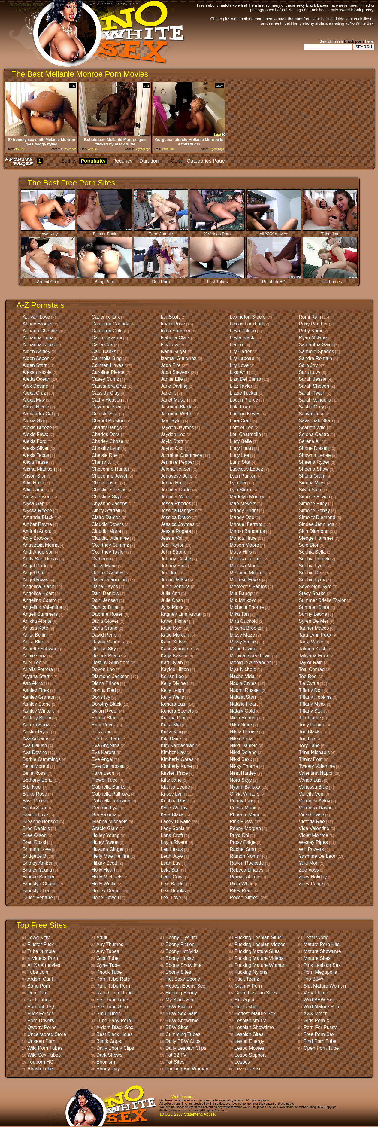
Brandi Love (35, 814)
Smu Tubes (108, 1013)
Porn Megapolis (320, 972)
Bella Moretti (36, 766)
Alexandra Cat (38, 413)
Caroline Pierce (108, 372)
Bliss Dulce (34, 800)
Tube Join (330, 232)
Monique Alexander (250, 662)
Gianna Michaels (109, 821)
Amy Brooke (36, 538)
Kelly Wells (172, 697)
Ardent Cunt (48, 279)
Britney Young (37, 869)
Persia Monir (243, 807)
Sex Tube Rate (112, 999)
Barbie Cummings (42, 759)
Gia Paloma (104, 814)
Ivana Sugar (173, 351)
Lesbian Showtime (254, 1027)
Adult (101, 937)
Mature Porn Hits (322, 944)
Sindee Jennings (316, 524)
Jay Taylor (171, 420)
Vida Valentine (314, 828)
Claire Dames (106, 517)
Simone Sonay (314, 510)
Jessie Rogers (176, 531)
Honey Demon (107, 890)
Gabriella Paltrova (111, 793)
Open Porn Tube (321, 1048)
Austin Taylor (36, 731)
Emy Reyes (104, 724)
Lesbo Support (250, 1055)
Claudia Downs (108, 524)
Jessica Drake (176, 517)
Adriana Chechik (40, 330)
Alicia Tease (35, 462)
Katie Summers (177, 648)
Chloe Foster (105, 482)
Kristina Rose (175, 800)
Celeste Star (105, 413)
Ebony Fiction (180, 944)
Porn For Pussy (320, 1027)
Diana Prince (105, 683)
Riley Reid (241, 890)
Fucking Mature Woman (260, 965)
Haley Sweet (105, 842)
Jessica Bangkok (179, 510)
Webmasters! (182, 1096)
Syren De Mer (313, 621)
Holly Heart (103, 869)
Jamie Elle (172, 379)
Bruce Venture (38, 897)
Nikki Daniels (243, 745)
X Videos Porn (217, 232)
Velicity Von (311, 793)
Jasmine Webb (176, 413)
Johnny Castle (176, 558)
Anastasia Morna (41, 545)
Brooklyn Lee (36, 890)
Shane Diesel (313, 448)
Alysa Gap (34, 503)
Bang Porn (104, 279)
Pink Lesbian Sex (322, 965)
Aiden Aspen (36, 358)
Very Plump (316, 992)
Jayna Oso (172, 448)
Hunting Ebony (181, 992)
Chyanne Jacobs (109, 503)
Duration (149, 161)
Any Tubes (107, 951)
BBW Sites (176, 1027)
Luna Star (240, 462)
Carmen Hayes (108, 365)
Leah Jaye (172, 856)
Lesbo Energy (249, 1041)
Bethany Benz (38, 780)
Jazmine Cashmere (181, 455)
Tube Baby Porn (113, 1020)
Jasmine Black (176, 406)
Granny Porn (248, 985)
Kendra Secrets (177, 710)
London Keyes (245, 413)
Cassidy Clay (105, 393)
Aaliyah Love (36, 316)
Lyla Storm (241, 489)
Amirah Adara (37, 531)
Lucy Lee (239, 455)
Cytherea (101, 558)
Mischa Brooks (245, 628)
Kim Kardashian (178, 745)
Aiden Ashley (36, 351)
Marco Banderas (247, 531)
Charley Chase (107, 441)
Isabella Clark (175, 337)
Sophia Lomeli (314, 558)
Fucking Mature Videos (258, 958)
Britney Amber (38, 863)
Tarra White (311, 641)
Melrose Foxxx (245, 579)
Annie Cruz (34, 655)
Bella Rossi (35, 773)
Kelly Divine (173, 683)
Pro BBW (313, 979)
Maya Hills (241, 551)
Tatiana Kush (313, 648)
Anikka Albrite (37, 621)
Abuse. (210, 1114)
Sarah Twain (312, 393)
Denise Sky (104, 648)
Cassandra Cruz (109, 386)
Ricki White (242, 883)
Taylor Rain (311, 662)
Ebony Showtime (183, 965)
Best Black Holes (114, 1034)
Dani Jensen (105, 600)
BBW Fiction (178, 1006)
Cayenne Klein (107, 406)
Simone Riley (313, 503)
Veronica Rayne (316, 807)
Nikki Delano (243, 752)
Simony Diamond (317, 517)
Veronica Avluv (314, 800)
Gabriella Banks (108, 787)
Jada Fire (171, 365)
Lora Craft (240, 420)
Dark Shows (109, 1055)
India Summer (176, 330)
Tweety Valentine (317, 766)
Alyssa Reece (37, 510)
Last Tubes (217, 279)
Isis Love (170, 344)
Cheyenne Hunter (110, 469)
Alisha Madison (39, 469)
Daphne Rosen (108, 614)
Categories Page (206, 161)
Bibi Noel (32, 787)
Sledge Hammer (316, 538)
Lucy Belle (241, 441)
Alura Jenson (36, 496)
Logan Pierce (244, 399)
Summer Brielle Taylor (322, 600)
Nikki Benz (241, 738)
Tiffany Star (311, 710)
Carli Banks (104, 351)
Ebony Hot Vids (181, 951)
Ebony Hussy (179, 958)
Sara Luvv (309, 372)
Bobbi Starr (35, 807)
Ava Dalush (35, 745)
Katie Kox (171, 628)
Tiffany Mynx (312, 704)
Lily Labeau (242, 358)
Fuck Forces (330, 279)
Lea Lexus (172, 849)
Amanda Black (38, 517)
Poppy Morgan (245, 828)
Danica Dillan (106, 607)
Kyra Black (172, 814)
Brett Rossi (34, 842)
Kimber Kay (173, 752)
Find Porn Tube (320, 1041)
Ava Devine (35, 752)
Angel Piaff (34, 572)
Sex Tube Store (112, 1006)
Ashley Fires (36, 690)
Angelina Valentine (42, 607)
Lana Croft (172, 835)
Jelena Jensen (176, 469)
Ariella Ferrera (38, 669)
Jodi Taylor (172, 545)
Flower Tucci (105, 780)
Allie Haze (33, 482)
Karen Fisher (174, 621)
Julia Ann (170, 593)
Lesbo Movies (249, 1048)
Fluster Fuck (104, 232)
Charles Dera (106, 434)
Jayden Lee (173, 434)
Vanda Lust (311, 780)
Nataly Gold (242, 710)
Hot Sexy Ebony (182, 979)
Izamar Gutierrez (178, 358)
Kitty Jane (171, 780)
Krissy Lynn (173, 793)
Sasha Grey (311, 406)
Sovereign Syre (315, 586)
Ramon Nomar (245, 856)
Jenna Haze (173, 482)
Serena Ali (310, 441)
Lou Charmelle (245, 434)
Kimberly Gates (177, 759)
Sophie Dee (311, 572)
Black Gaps (108, 1041)
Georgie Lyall (106, 807)
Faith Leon (103, 773)
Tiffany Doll (310, 690)
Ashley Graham (39, 697)
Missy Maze (242, 634)
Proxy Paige (243, 842)
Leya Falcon (243, 330)
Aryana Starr (36, 676)
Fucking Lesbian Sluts (258, 937)
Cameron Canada (110, 323)
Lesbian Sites (248, 1034)
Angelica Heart (38, 593)
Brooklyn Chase (39, 883)
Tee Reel (308, 676)
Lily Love (239, 365)
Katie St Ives (174, 641)
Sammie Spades (316, 351)
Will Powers (311, 849)
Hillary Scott (104, 863)
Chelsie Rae (105, 455)
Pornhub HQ (273, 279)
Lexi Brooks (173, 890)
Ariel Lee (32, 662)
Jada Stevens (175, 372)
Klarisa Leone (175, 787)
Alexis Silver (36, 448)
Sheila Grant (312, 475)
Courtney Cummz (110, 545)
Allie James (35, 489)
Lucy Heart (241, 448)
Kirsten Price (174, 773)
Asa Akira (33, 683)
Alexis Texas (36, 455)
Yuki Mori (309, 863)
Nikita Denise (244, 731)
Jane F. (168, 393)
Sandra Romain (315, 358)
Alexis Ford (35, 441)
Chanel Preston (108, 420)
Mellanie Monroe (247, 572)
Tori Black (309, 731)
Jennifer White (176, 496)
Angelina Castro (40, 600)
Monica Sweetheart (250, 655)
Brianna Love (37, 849)
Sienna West (312, 482)
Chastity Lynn (106, 448)
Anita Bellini (35, 634)
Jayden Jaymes (177, 427)
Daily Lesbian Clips (185, 1048)
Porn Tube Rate (113, 979)
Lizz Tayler (241, 386)
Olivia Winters (244, 793)
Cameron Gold (107, 330)
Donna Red (104, 690)
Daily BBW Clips (182, 1041)
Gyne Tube (108, 965)
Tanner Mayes (314, 628)
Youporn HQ (40, 1061)
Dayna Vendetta (109, 641)
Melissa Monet (245, 565)
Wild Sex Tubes (44, 1055)
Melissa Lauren (246, 558)
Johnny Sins (174, 565)
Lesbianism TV (250, 1020)
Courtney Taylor (108, 551)
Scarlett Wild (312, 427)
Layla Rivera (174, 842)
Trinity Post (310, 759)
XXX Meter (315, 1013)
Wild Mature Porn (322, 1006)
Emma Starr (104, 717)
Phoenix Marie (245, 814)
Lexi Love (171, 897)
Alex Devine (35, 386)
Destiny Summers (110, 662)
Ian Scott (170, 316)
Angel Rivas (35, 579)
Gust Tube (107, 958)
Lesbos (242, 1061)
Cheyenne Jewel (109, 475)
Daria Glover (105, 621)
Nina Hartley (243, 773)
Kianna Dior (173, 717)
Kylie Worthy (174, 807)
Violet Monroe (313, 835)
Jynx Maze (172, 607)
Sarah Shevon (314, 386)
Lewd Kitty (48, 232)
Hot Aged (244, 999)
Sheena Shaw (314, 469)
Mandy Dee (242, 517)
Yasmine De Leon (318, 856)
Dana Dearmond (109, 579)
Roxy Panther (313, 323)
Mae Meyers (243, 503)
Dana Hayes (105, 586)
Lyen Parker (243, 475)
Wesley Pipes (313, 842)
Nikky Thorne (244, 766)
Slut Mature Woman (325, 985)
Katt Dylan (172, 662)
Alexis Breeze (37, 427)
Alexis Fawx (35, 434)
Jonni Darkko (175, 579)
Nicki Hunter (243, 717)
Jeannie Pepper (177, 462)
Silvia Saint (310, 489)
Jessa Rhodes (176, 503)
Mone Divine (243, 648)
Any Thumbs (109, 944)
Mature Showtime (322, 951)
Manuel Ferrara (246, 524)
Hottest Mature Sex (255, 1013)
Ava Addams (36, 738)
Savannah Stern (316, 420)
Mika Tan (239, 614)
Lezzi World (316, 937)
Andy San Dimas (40, 558)
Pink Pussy (241, 821)
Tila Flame (310, 717)
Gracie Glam (105, 828)
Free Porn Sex (319, 1034)
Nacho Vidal (243, 676)
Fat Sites (174, 1061)
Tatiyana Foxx (313, 655)
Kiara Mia (171, 724)
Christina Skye (107, 496)
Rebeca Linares (246, 869)
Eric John (102, 731)
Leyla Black (242, 337)
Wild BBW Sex (319, 999)
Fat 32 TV (175, 1055)
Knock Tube (109, 972)
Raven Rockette (247, 863)
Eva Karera (104, 752)
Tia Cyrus (309, 683)
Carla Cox (102, 344)
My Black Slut (180, 999)
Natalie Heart (244, 704)
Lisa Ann (239, 372)
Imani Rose (173, 323)
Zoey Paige (311, 883)
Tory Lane (309, 745)
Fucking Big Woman (186, 1068)
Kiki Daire (171, 738)
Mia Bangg (241, 593)
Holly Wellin (104, 883)
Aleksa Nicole (37, 372)
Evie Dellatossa (108, 766)
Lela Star (170, 869)
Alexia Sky (34, 420)
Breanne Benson (40, 821)
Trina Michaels (314, 752)
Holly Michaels (107, 876)
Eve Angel (102, 759)
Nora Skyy (241, 780)
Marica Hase (243, 538)
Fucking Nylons (250, 972)
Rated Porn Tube (114, 992)
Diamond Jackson (111, 676)
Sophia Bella (312, 551)
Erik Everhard (106, 738)
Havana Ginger (108, 849)
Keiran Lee (172, 676)
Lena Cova (172, 876)
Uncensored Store (46, 1034)
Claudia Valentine (110, 538)
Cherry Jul (102, 462)
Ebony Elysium (181, 937)
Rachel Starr (243, 849)
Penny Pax (241, 800)
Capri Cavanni (107, 337)
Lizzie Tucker (244, 393)
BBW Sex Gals (181, 1013)
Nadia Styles (243, 683)
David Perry (104, 634)
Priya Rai (239, 835)
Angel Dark (34, 565)
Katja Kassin (174, 655)
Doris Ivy (101, 697)
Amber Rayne (37, 524)
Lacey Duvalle (176, 821)
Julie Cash (172, 600)
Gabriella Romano (111, 800)
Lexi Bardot (173, 883)
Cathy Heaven (107, 399)
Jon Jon (169, 572)
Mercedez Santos (248, 586)
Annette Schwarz (41, 648)
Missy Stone (243, 641)
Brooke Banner (39, 876)
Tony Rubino (312, 724)
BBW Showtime (182, 1020)
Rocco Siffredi (244, 897)
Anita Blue (33, 641)
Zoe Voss (309, 869)
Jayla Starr (172, 441)
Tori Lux (307, 738)
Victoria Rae (312, 821)
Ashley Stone (37, 704)
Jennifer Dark (175, 489)
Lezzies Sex (247, 1068)
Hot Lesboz (246, 1006)
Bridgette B (34, 856)
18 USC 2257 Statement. (181, 1114)
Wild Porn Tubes (44, 1048)
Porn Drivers (40, 1020)
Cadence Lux (106, 316)
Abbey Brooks (38, 323)
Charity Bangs (107, 427)
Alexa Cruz (34, 393)
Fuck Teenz (246, 979)
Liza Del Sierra (245, 379)
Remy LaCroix (245, 876)
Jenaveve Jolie (176, 475)
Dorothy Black (107, 704)
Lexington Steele (247, 316)
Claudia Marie (106, 531)
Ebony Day (108, 1068)
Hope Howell (105, 897)
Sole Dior (309, 545)
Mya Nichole (243, 669)
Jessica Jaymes (178, 524)
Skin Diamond (314, 531)
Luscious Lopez (246, 469)
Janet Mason (174, 399)
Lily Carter (241, 351)
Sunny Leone (313, 614)
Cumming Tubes (183, 1034)
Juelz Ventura (175, 586)
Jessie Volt (172, 538)
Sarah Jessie (313, 379)
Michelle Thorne (247, 607)
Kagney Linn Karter (181, 614)
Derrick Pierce (107, 655)
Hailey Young (105, 835)
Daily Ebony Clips (115, 1048)
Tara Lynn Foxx (315, 634)
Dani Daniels (105, 593)
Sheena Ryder (314, 462)
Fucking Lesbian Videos (260, 944)
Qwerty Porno (42, 1027)
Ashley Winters (39, 710)
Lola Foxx (240, 406)
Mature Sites (317, 958)
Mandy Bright (244, 510)
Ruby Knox (310, 330)
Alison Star (34, 475)
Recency (122, 161)
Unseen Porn (41, 1041)
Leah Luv (170, 863)
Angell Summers (40, 614)
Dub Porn (161, 279)
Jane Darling (174, 386)
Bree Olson (35, 835)
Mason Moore (244, 545)
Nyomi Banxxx (245, 787)
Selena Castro (314, 434)
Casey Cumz (105, 379)
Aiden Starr (35, 365)
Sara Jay (308, 365)
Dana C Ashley (107, 572)
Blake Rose (35, 793)
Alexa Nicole (36, 406)
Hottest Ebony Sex (185, 985)
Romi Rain (310, 316)
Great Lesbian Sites (255, 992)
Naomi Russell (245, 690)
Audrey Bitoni (37, 717)
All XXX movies (273, 232)
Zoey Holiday (313, 876)
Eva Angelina (105, 745)
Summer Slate (314, 607)
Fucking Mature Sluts (257, 951)
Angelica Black (38, 586)
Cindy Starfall (106, 510)
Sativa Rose (312, 413)
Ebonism (105, 1061)
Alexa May (34, 399)
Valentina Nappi (315, 773)
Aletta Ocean (36, 379)
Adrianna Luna (38, 337)
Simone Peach (314, 496)
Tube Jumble (161, 232)
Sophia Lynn (312, 565)
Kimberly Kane (176, 766)
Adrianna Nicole (39, 344)
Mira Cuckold (244, 621)
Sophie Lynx (312, 579)
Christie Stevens (109, 489)
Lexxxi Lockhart (246, 323)
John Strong (173, 551)
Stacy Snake (312, 593)
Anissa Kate (35, 628)
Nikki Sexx (241, 759)
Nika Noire (241, 724)
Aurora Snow (36, 724)
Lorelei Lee (241, 427)
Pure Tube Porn (113, 985)
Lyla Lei (238, 482)
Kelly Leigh (172, 690)
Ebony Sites (178, 972)
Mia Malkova (243, 600)
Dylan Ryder (105, 710)
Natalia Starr (243, 697)
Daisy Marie (104, 565)
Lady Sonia (173, 828)
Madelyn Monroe (247, 496)
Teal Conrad (312, 669)
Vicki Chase (311, 814)
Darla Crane (104, 628)
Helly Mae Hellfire (110, 856)
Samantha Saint (316, 344)
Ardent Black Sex (114, 1027)
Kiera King (172, 731)
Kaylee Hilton (175, 669)
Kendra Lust (173, 704)
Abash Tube (40, 1068)
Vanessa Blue (313, 787)
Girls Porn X (316, 1020)
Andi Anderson (38, 551)
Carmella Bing (107, 358)
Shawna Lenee (315, 455)
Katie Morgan (175, 634)
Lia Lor (237, 344)
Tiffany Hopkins (315, 697)
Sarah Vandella (315, 399)
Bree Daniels (36, 828)
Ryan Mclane (313, 337)
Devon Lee (103, 669)
